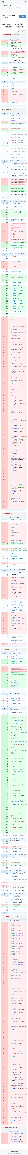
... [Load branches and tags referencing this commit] (2, 20)
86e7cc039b (8, 26)
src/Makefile (13, 34)
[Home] (3, 2)
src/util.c (13, 916)
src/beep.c (13, 109)
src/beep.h (12, 513)
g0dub (5, 5)
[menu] (25, 31)
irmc (9, 5)
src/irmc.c (12, 649)
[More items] (26, 11)
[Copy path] (18, 35)
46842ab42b (20, 26)
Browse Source (22, 16)
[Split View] (22, 31)
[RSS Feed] (2, 8)
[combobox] (19, 31)
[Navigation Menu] (25, 2)
